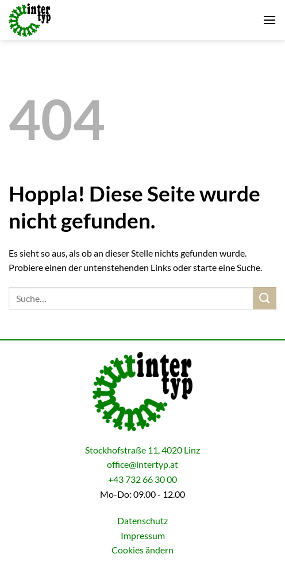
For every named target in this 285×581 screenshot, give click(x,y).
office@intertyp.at (142, 464)
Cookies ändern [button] (142, 549)
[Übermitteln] (264, 298)
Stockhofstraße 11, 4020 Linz (142, 449)
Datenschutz (142, 520)
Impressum (143, 535)
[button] (269, 20)
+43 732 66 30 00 (142, 479)
